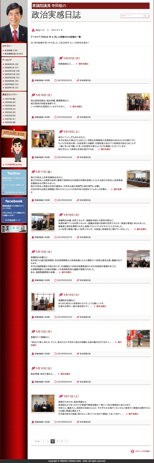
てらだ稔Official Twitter (14, 192)
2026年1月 (9, 68)
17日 (70, 237)
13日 (70, 382)
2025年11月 (10, 74)
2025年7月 (9, 88)
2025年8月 (9, 84)
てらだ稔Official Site (13, 165)
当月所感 (8, 50)
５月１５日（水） (41, 251)
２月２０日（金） (10, 122)
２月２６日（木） (10, 102)
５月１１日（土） (68, 396)
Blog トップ (40, 30)
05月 (66, 80)
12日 (70, 422)
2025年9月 (9, 81)
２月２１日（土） (10, 119)
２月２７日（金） (10, 99)
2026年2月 (9, 64)
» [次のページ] (66, 441)
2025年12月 (10, 71)
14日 (70, 354)
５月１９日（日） (41, 95)
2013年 (60, 80)
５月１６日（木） (69, 214)
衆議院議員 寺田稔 (42, 80)
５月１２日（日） (41, 368)
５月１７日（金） (41, 171)
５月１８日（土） (69, 131)
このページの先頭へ (143, 451)
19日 (70, 157)
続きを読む (84, 64)
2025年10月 (10, 78)
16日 (70, 280)
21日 (70, 80)
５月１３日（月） (41, 331)
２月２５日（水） (10, 106)
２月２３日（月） (10, 112)
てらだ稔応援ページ (12, 220)
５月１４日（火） (69, 294)
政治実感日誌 (85, 80)
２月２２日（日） (10, 116)
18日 (70, 200)
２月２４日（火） (10, 109)
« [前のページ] (43, 441)
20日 (70, 117)
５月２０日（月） (69, 58)
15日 (70, 317)
